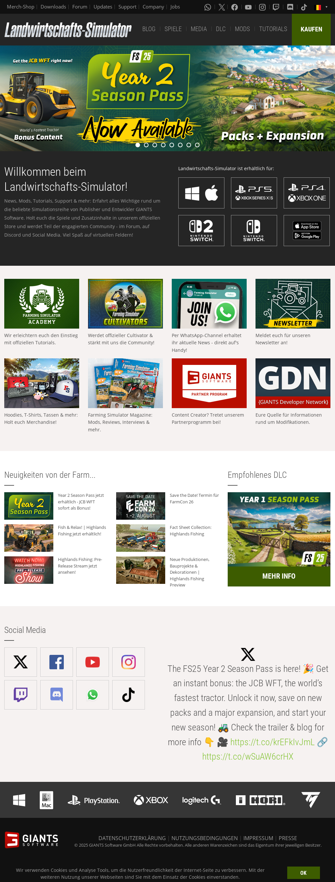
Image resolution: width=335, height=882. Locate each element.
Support (127, 6)
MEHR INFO (278, 576)
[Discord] (291, 6)
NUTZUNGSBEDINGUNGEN (204, 838)
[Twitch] (277, 6)
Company (153, 6)
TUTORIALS (273, 29)
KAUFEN (311, 29)
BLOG (148, 29)
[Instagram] (263, 6)
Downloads (53, 6)
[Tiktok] (305, 6)
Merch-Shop (20, 6)
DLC (221, 29)
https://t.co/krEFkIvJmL (272, 742)
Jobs (175, 6)
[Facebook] (235, 6)
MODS (242, 29)
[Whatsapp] (208, 6)
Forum (79, 6)
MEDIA (199, 29)
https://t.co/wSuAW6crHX (247, 756)
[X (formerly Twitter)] (222, 6)
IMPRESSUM (258, 838)
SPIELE (173, 29)
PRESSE (288, 838)
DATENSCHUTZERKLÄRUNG (132, 838)
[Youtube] (249, 6)
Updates (103, 6)
